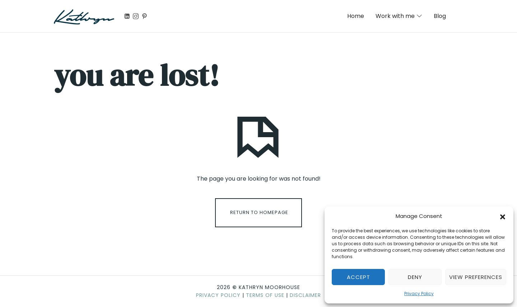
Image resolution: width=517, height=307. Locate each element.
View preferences (475, 277)
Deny (415, 277)
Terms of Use (265, 295)
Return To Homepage (259, 212)
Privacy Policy (419, 293)
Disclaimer (305, 295)
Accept (358, 277)
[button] (502, 216)
